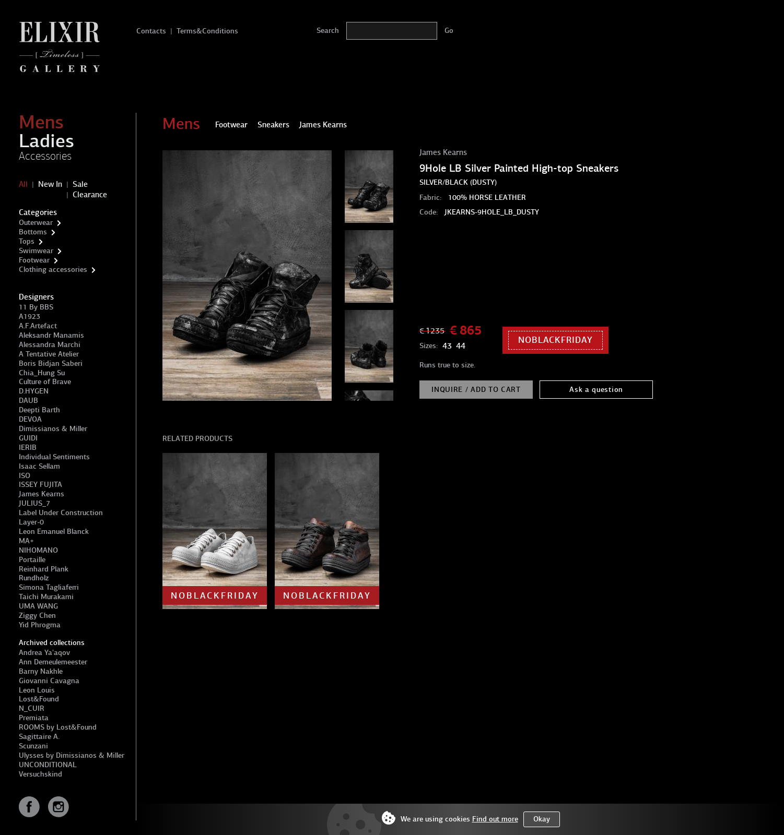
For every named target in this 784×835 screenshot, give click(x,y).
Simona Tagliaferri (49, 587)
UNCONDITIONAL (48, 764)
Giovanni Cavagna (49, 680)
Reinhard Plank (43, 569)
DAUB (28, 400)
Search (328, 30)
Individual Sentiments (54, 456)
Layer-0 (31, 522)
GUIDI (28, 438)
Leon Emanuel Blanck (54, 531)
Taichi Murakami (46, 596)
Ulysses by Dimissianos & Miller (71, 755)
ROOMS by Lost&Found (58, 727)
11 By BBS (36, 307)
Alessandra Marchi (49, 344)
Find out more (495, 819)
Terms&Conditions (207, 31)
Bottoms (33, 232)
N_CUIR (31, 708)
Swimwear (36, 250)
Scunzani (33, 746)
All (23, 184)
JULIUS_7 (34, 503)
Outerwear (36, 222)
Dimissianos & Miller (53, 428)
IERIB (28, 447)
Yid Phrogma (40, 625)
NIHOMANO (38, 550)
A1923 (29, 316)
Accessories (45, 156)
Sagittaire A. (39, 736)
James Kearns (41, 494)
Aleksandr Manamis (51, 335)
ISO (24, 475)
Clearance (90, 194)
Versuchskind (40, 774)
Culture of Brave (45, 381)
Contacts (151, 31)
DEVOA (30, 419)
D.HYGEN (34, 391)
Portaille (32, 559)
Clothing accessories (53, 269)
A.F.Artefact (38, 325)
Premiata (34, 717)
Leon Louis (37, 690)
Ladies (46, 140)
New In (50, 184)
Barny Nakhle (41, 671)
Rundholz (34, 578)
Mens (41, 122)
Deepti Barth (39, 409)
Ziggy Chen (37, 615)
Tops (26, 241)
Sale (80, 184)
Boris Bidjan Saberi (51, 363)
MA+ (26, 540)
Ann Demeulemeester (53, 662)
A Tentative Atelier (49, 354)
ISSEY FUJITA (40, 484)
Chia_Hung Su (42, 372)
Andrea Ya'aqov (44, 652)
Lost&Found (39, 699)
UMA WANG (38, 606)
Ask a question (596, 389)
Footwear (34, 260)
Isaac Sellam (39, 466)
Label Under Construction (61, 512)
